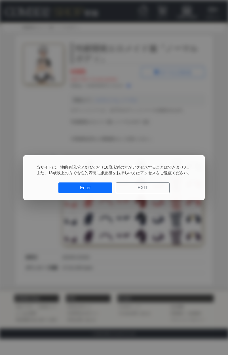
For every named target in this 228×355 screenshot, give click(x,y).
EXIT (143, 187)
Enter (85, 187)
